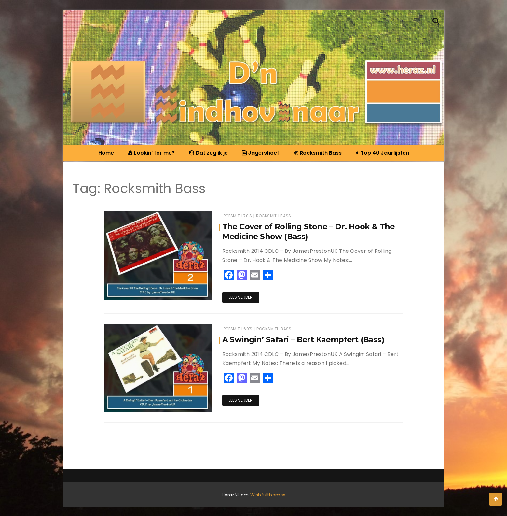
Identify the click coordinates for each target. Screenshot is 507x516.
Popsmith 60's (238, 328)
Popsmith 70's (238, 216)
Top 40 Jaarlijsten (381, 153)
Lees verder (241, 297)
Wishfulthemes (268, 494)
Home (106, 153)
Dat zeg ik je (207, 153)
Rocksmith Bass (316, 153)
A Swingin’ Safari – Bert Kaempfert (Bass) (304, 339)
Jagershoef (259, 153)
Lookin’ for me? (150, 153)
